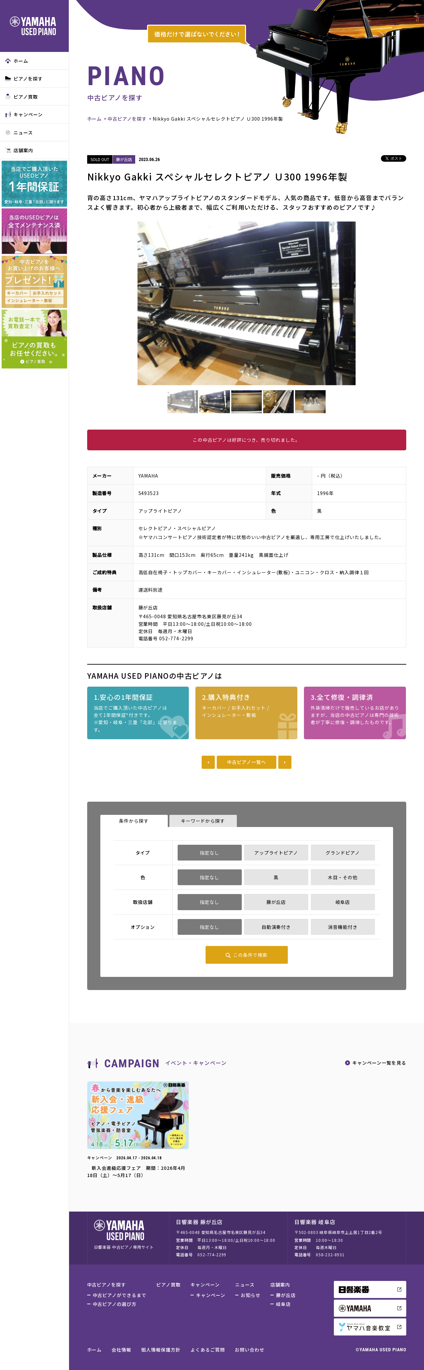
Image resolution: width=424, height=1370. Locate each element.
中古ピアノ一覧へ (246, 762)
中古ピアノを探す (127, 118)
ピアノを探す (24, 78)
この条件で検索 (250, 955)
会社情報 (121, 1349)
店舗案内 (19, 150)
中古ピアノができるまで (120, 1295)
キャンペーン (24, 114)
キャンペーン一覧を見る (379, 1062)
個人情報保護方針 (161, 1349)
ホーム (16, 61)
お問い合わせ (249, 1349)
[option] (246, 303)
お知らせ (251, 1295)
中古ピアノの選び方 (115, 1304)
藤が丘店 (286, 1295)
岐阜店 (283, 1304)
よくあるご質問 (207, 1349)
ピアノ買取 (21, 96)
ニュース (19, 132)
